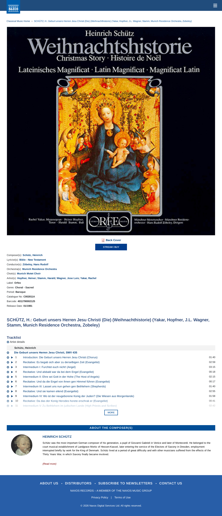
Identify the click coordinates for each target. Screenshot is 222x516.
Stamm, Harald (46, 278)
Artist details (17, 341)
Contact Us (170, 483)
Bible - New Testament (32, 259)
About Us (49, 483)
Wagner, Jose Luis (68, 278)
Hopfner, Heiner (26, 278)
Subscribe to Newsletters (126, 483)
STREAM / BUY (111, 247)
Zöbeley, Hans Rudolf (35, 264)
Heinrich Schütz (57, 436)
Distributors (79, 483)
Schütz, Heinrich (33, 255)
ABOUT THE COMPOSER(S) (111, 427)
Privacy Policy (99, 497)
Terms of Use (122, 497)
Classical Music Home (18, 21)
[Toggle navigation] (214, 5)
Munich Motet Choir (29, 273)
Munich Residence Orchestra (39, 269)
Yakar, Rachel (88, 278)
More (111, 412)
